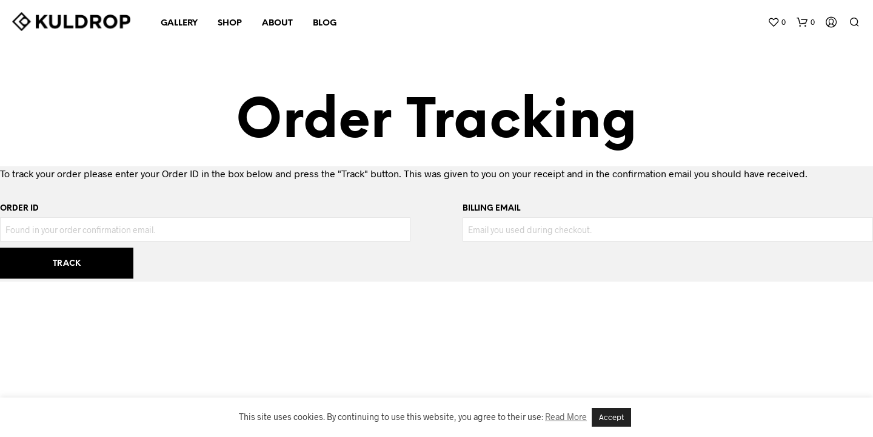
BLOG (324, 23)
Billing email (491, 208)
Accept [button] (611, 417)
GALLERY (179, 23)
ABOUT (277, 23)
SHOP (230, 23)
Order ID (19, 208)
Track (67, 264)
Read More (566, 417)
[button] (777, 22)
